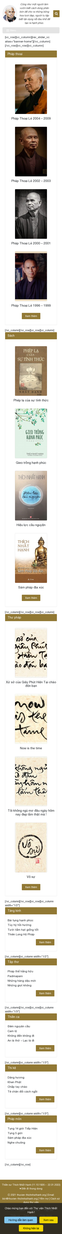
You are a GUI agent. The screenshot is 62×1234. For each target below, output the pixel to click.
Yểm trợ (44, 1198)
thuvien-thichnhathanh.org (31, 1194)
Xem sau (48, 1219)
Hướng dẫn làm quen (20, 1219)
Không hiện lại (31, 1228)
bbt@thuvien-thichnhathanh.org (20, 1198)
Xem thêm (31, 316)
